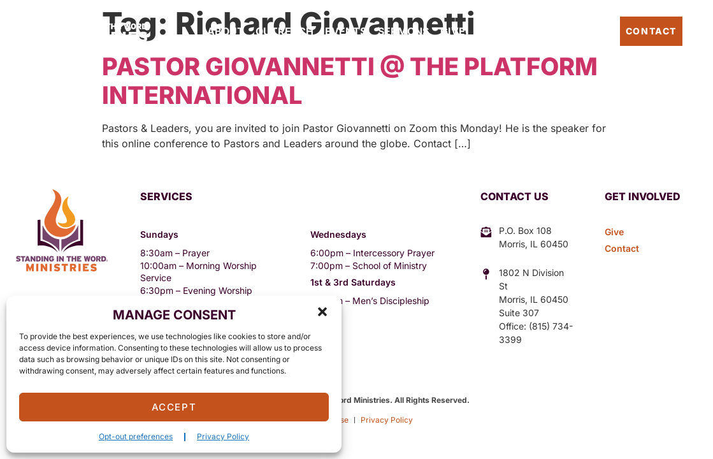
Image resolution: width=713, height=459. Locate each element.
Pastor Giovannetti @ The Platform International (350, 81)
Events (345, 31)
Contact (651, 31)
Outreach (284, 31)
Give (452, 31)
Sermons (403, 31)
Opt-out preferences (136, 436)
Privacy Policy (223, 436)
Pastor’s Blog (572, 31)
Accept (174, 407)
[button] (322, 311)
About (225, 31)
